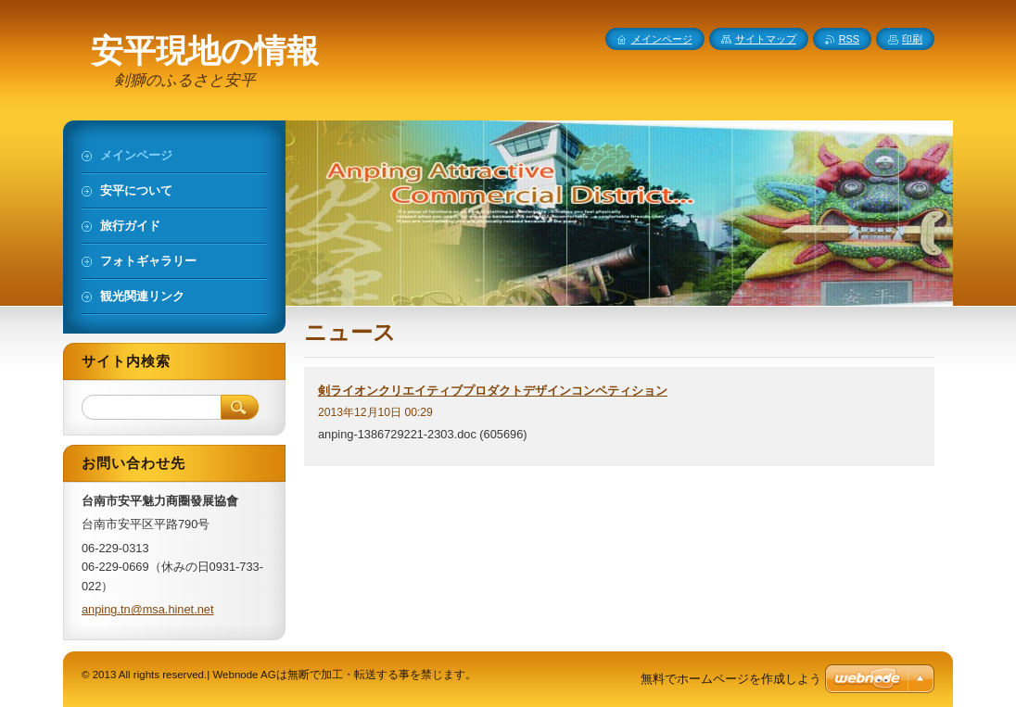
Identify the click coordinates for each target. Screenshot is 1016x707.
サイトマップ (765, 38)
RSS (849, 38)
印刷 (912, 38)
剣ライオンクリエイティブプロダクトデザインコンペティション (492, 391)
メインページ (661, 38)
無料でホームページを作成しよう (731, 679)
